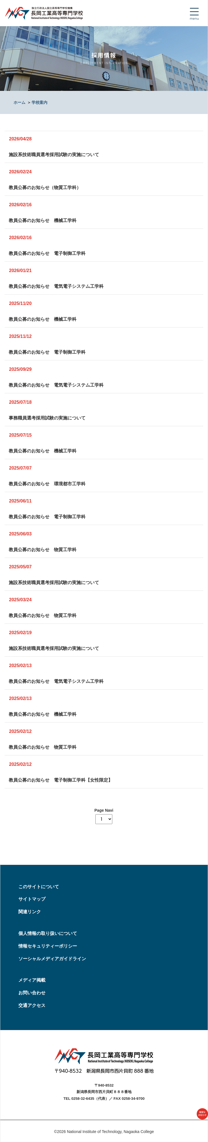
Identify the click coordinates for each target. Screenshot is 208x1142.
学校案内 (39, 102)
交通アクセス (31, 1005)
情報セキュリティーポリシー (47, 946)
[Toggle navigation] (194, 14)
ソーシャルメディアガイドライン (52, 958)
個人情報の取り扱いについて (47, 933)
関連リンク (29, 911)
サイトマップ (31, 899)
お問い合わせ (31, 992)
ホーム (19, 102)
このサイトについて (38, 886)
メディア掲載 (31, 980)
